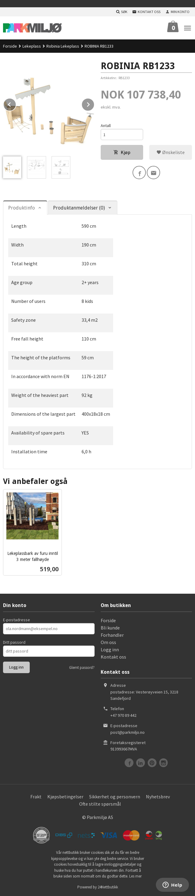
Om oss (108, 642)
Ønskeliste (170, 152)
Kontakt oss (113, 657)
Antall (106, 125)
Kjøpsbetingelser (65, 797)
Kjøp (121, 152)
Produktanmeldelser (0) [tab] (79, 208)
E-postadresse (16, 620)
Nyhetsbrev (158, 797)
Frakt (36, 797)
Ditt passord (14, 642)
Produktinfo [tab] (21, 208)
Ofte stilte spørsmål (100, 804)
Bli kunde (110, 628)
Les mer (135, 876)
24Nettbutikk (108, 887)
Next (94, 103)
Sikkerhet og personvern (114, 797)
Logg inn (110, 649)
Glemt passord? (82, 667)
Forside (10, 46)
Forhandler (112, 635)
